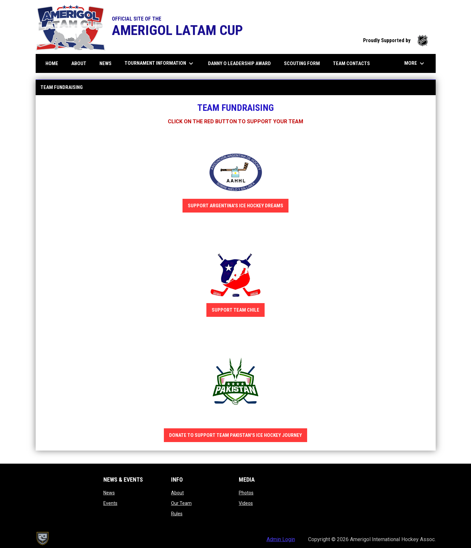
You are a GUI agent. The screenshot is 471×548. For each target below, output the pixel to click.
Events (110, 503)
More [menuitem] (415, 63)
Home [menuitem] (51, 63)
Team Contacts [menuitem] (354, 63)
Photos (246, 492)
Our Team (181, 503)
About (177, 492)
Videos (246, 503)
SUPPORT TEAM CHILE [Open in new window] (235, 310)
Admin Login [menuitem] (281, 539)
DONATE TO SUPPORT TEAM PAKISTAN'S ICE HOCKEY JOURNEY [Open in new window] (235, 435)
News (109, 492)
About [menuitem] (81, 63)
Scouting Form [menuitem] (302, 63)
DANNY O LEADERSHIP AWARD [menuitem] (242, 63)
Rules (177, 513)
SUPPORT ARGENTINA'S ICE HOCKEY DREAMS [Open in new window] (235, 206)
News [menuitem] (105, 63)
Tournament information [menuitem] (160, 63)
